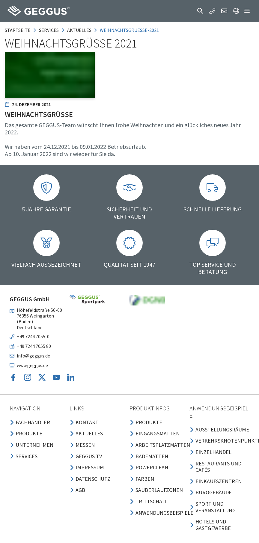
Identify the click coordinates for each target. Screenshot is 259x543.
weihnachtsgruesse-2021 (129, 30)
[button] (200, 10)
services (49, 30)
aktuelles (79, 30)
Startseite (18, 30)
